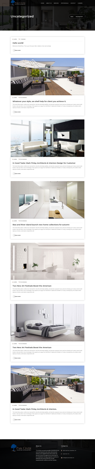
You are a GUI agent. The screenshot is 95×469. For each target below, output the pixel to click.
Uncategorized (79, 16)
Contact (73, 3)
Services (56, 3)
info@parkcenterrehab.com (68, 457)
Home (42, 3)
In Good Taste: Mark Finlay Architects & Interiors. (35, 409)
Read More (18, 50)
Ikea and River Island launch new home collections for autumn (41, 225)
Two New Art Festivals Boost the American (32, 286)
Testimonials (64, 3)
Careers (80, 3)
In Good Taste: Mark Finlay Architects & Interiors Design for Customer (44, 163)
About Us (49, 3)
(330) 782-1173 (66, 453)
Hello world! (18, 43)
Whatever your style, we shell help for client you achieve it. (39, 101)
